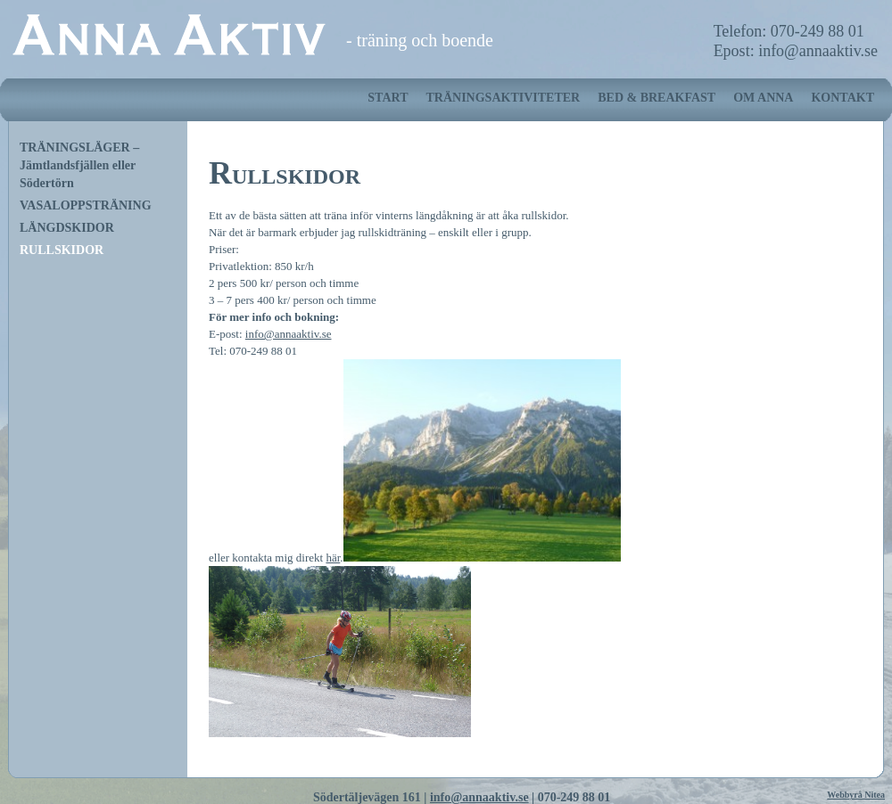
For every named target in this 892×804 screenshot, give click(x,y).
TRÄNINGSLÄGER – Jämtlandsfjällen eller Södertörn (79, 165)
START (388, 97)
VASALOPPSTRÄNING (86, 205)
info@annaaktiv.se (288, 333)
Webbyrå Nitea (856, 795)
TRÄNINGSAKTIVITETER (502, 97)
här (333, 557)
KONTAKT (842, 97)
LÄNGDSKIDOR (67, 227)
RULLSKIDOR (61, 250)
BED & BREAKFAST (656, 97)
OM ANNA (763, 97)
